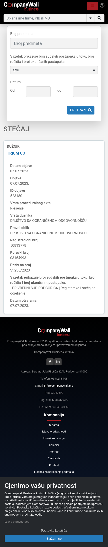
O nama (54, 425)
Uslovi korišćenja (54, 438)
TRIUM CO (16, 153)
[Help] (102, 5)
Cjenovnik (54, 458)
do (59, 90)
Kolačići (54, 445)
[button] (92, 6)
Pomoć (54, 451)
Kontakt (54, 465)
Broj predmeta (21, 34)
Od (12, 90)
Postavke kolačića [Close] (54, 531)
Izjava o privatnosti (54, 431)
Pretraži (81, 110)
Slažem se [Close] (54, 539)
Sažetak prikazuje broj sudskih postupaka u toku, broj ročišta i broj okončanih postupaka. (52, 59)
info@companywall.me (58, 385)
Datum (15, 82)
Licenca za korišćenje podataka (54, 471)
